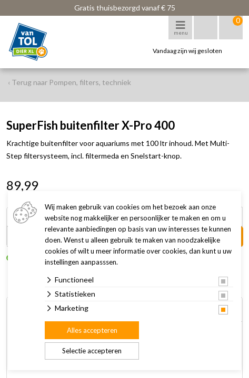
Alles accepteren (92, 330)
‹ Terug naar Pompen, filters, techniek (69, 82)
